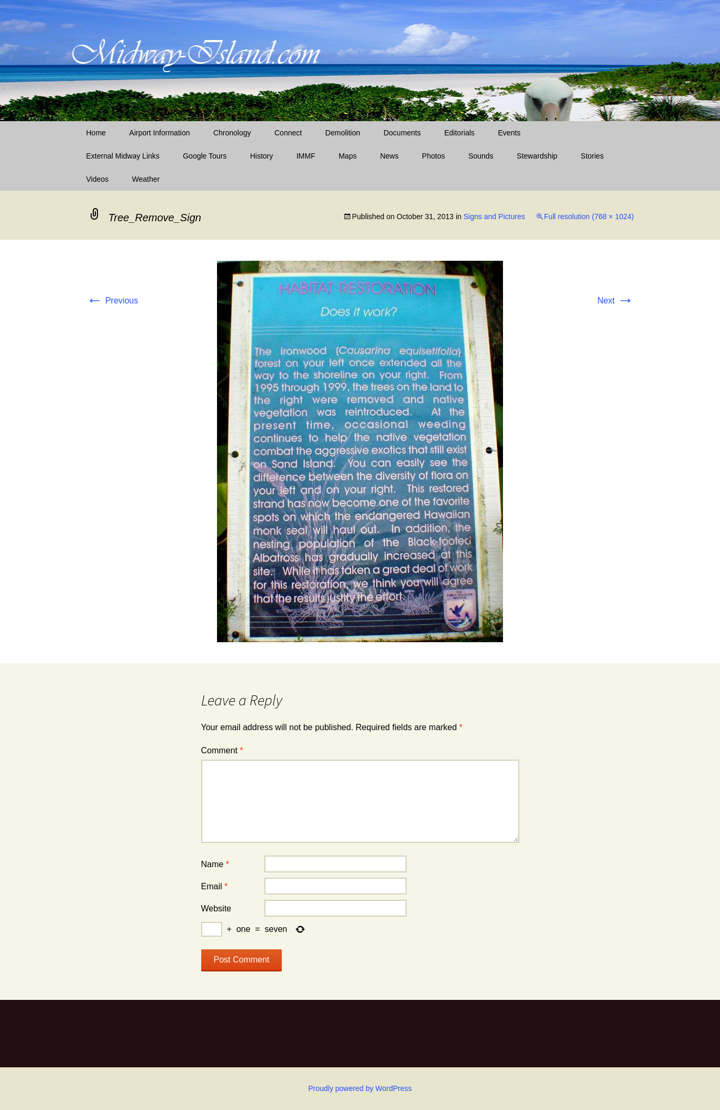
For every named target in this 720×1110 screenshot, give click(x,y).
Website (216, 908)
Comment (222, 750)
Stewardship (537, 156)
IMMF (306, 156)
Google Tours (204, 156)
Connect (288, 133)
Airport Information (159, 133)
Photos (433, 156)
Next (615, 300)
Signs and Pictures (494, 216)
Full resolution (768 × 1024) (589, 216)
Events (509, 133)
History (261, 156)
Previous (112, 300)
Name (215, 864)
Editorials (459, 133)
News (389, 156)
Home (96, 133)
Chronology (232, 133)
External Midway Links (123, 156)
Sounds (480, 156)
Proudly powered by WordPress (360, 1088)
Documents (402, 133)
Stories (592, 156)
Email (214, 886)
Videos (97, 179)
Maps (348, 156)
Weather (146, 179)
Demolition (343, 133)
